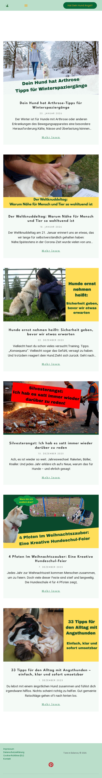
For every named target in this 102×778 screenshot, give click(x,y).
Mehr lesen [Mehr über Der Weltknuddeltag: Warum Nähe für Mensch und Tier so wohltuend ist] (51, 251)
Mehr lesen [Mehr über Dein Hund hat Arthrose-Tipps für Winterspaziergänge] (51, 137)
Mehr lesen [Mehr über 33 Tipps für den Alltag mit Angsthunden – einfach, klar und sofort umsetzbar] (51, 704)
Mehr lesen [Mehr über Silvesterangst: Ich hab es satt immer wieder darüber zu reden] (51, 477)
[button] (26, 5)
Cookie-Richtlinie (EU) (13, 755)
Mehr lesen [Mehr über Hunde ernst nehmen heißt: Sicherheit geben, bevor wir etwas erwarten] (51, 364)
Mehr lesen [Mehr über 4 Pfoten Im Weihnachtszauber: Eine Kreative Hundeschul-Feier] (51, 591)
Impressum (8, 749)
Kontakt (7, 759)
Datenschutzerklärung (13, 752)
